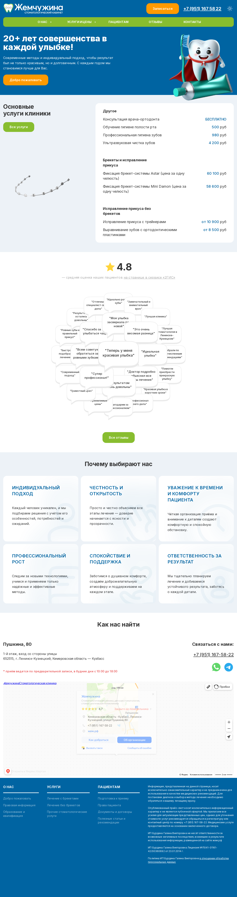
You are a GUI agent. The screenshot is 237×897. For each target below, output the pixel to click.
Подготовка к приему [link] (113, 798)
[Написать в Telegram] (228, 667)
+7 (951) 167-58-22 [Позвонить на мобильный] (213, 654)
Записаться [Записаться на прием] (163, 9)
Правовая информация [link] (19, 805)
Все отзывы (118, 438)
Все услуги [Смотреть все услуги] (19, 127)
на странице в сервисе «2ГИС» (149, 277)
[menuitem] (44, 22)
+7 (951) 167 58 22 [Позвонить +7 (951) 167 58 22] (202, 8)
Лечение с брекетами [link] (62, 798)
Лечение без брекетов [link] (63, 805)
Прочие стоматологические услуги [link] (67, 813)
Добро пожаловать (26, 80)
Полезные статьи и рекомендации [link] (111, 820)
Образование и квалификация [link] (14, 813)
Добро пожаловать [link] (17, 798)
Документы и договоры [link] (115, 811)
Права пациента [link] (109, 805)
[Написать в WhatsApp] (216, 667)
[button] (118, 22)
